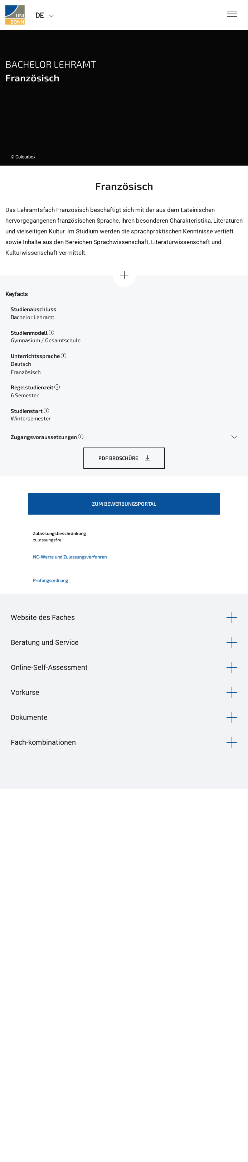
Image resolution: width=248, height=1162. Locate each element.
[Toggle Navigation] (232, 14)
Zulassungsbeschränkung (59, 533)
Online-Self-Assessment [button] (49, 667)
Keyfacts (16, 294)
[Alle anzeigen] (124, 275)
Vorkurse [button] (25, 692)
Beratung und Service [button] (45, 642)
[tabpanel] (124, 98)
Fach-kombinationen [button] (43, 742)
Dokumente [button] (29, 717)
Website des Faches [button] (43, 617)
